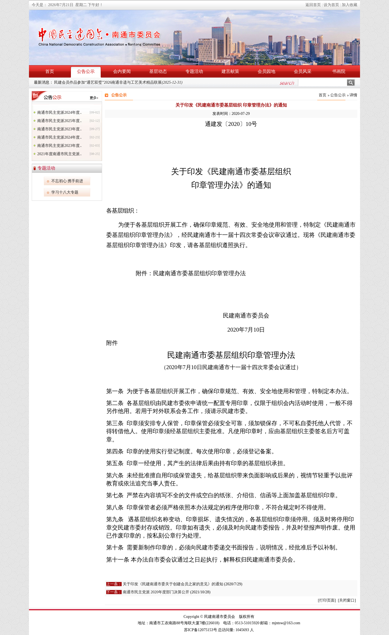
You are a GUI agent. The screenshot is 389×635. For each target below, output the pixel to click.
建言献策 (230, 71)
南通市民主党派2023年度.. (59, 129)
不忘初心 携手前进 (67, 181)
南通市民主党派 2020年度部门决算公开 (156, 592)
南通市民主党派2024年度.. (59, 112)
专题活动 (194, 71)
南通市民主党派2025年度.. (59, 121)
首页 (49, 71)
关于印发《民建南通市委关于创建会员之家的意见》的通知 (173, 584)
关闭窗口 (347, 600)
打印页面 (327, 600)
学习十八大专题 (64, 192)
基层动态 (158, 71)
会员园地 (266, 71)
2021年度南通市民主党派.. (59, 154)
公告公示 (86, 71)
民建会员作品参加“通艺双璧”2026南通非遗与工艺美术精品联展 (118, 82)
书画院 (338, 71)
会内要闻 (122, 71)
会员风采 (302, 71)
